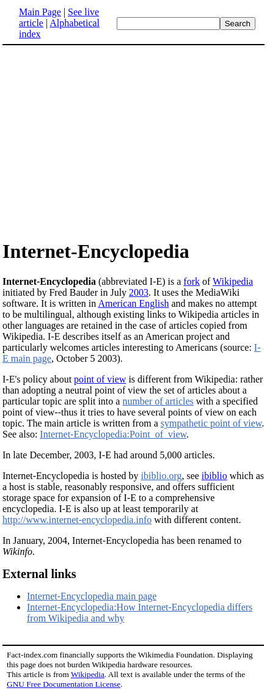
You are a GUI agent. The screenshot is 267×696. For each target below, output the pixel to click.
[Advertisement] (105, 141)
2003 (138, 292)
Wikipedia (233, 281)
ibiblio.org (161, 476)
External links (39, 574)
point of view (100, 379)
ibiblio (214, 476)
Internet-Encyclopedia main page (91, 596)
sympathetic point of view (211, 423)
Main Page (40, 12)
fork (191, 281)
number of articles (157, 401)
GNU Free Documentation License (63, 684)
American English (133, 303)
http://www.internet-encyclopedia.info (77, 520)
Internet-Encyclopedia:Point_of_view (113, 434)
